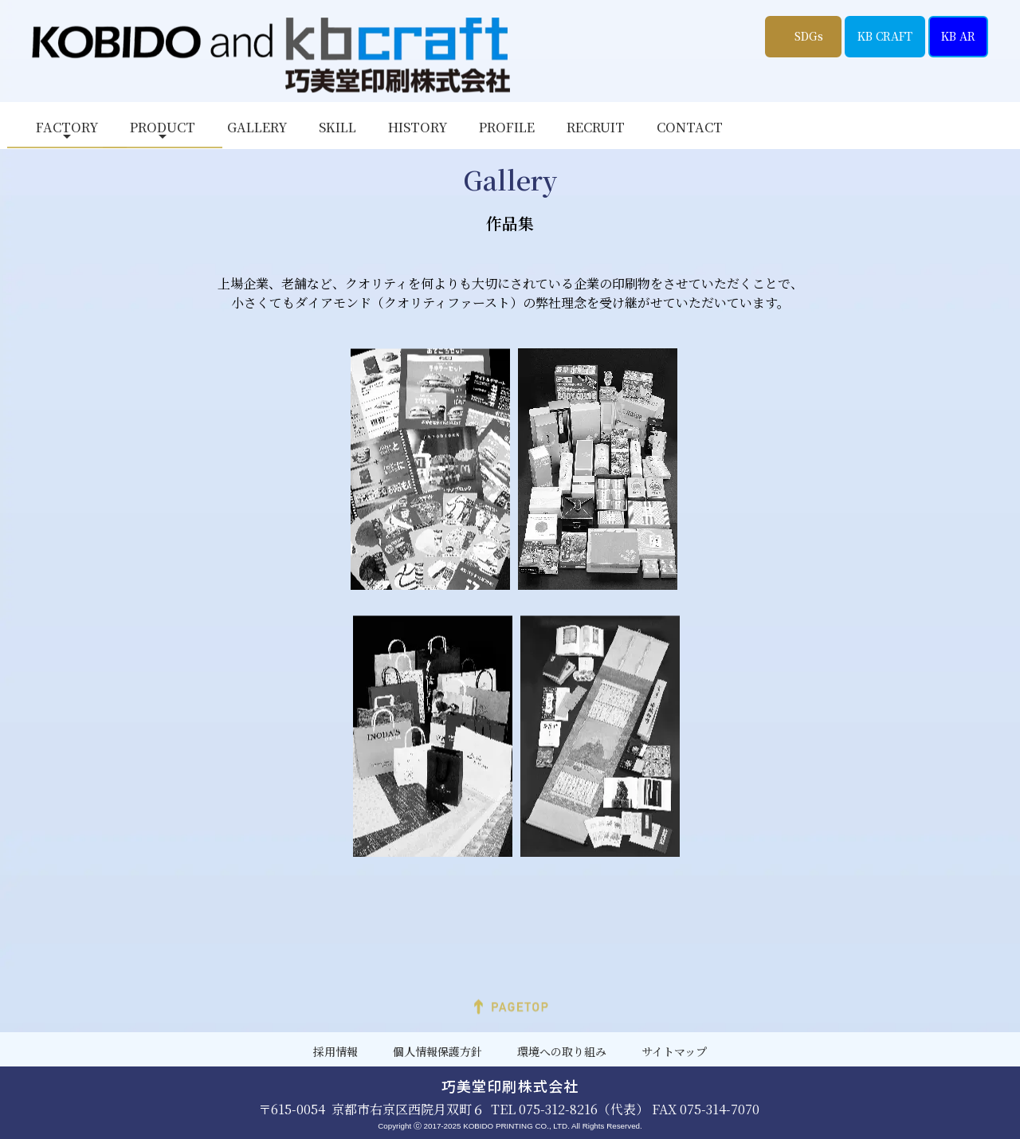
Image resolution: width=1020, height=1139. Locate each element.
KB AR (958, 36)
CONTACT (690, 127)
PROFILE (507, 127)
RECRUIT (596, 127)
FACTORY (67, 127)
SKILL (337, 127)
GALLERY (257, 127)
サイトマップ (674, 1051)
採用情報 (335, 1051)
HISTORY (417, 127)
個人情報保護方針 (437, 1051)
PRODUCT (162, 127)
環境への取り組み (561, 1051)
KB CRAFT (884, 36)
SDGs (808, 36)
